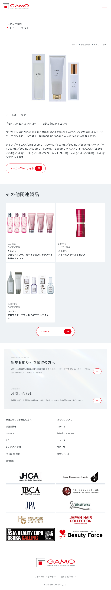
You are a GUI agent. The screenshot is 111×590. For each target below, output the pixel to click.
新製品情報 (85, 44)
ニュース (61, 440)
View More (56, 331)
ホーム (74, 44)
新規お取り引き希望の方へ (19, 419)
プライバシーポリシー (45, 576)
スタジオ (61, 426)
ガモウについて (64, 419)
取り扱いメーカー (65, 433)
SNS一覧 (61, 446)
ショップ (10, 433)
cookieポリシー (69, 576)
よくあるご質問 (13, 446)
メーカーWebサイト (26, 168)
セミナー (10, 440)
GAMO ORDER (13, 453)
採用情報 (10, 460)
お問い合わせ (63, 453)
